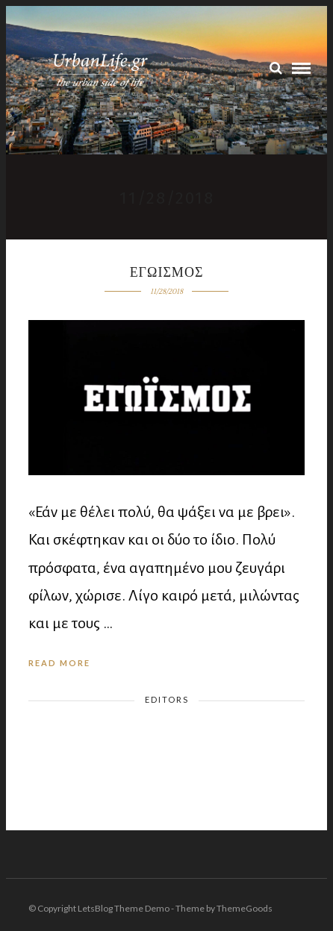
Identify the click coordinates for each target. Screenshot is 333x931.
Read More (59, 663)
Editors (167, 699)
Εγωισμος (167, 272)
